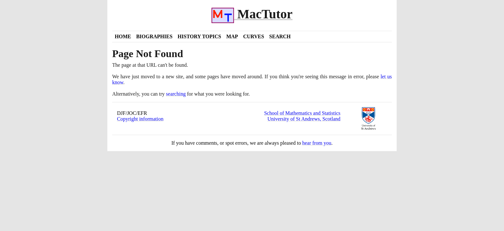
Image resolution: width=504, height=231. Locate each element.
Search (280, 36)
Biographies (154, 36)
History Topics (199, 36)
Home (123, 36)
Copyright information (140, 119)
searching (175, 94)
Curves (253, 36)
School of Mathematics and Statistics (302, 113)
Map (232, 36)
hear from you (316, 143)
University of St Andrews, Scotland (303, 119)
